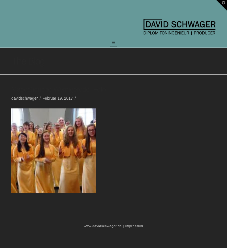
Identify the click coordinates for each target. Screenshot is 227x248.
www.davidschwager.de (103, 226)
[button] (113, 43)
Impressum (134, 226)
